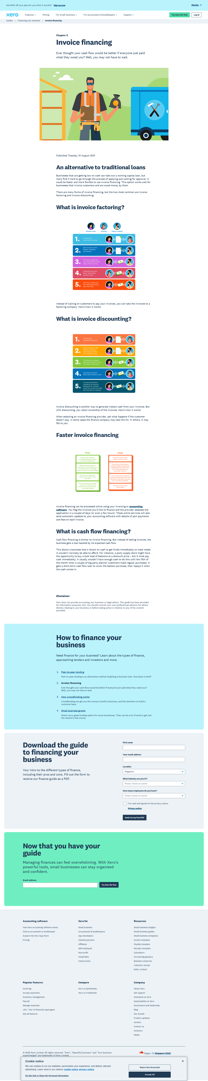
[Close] (183, 1061)
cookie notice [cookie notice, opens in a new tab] (71, 1069)
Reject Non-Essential (150, 1067)
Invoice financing (53, 22)
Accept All (150, 1074)
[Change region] (161, 1054)
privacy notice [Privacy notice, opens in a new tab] (86, 1069)
